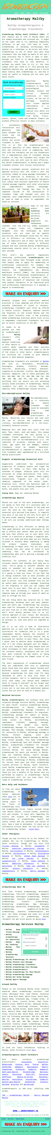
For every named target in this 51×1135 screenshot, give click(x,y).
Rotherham (6, 1067)
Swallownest (32, 1067)
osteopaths (39, 846)
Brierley (15, 1084)
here (44, 919)
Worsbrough (29, 1084)
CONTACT (35, 13)
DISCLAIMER (44, 13)
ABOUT (28, 13)
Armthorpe (20, 1069)
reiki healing (38, 861)
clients (5, 347)
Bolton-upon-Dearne (11, 1082)
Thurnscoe (43, 1074)
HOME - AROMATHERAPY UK (25, 1111)
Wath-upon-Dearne (10, 1072)
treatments (7, 62)
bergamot (6, 231)
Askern (5, 1074)
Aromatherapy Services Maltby (23, 924)
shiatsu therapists (23, 868)
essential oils (40, 211)
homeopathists (8, 871)
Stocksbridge (29, 1072)
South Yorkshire (40, 765)
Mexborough (7, 1064)
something (33, 42)
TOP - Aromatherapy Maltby (15, 1095)
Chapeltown (7, 1069)
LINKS (22, 13)
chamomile (38, 228)
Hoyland (5, 1084)
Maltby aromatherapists (13, 700)
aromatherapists (36, 257)
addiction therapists (23, 863)
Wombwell (19, 1067)
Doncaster (43, 1077)
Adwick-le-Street (25, 1077)
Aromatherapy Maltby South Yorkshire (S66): (24, 34)
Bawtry (45, 1067)
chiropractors (19, 853)
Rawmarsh (44, 1069)
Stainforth (43, 1062)
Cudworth (44, 1079)
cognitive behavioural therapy (28, 848)
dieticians (7, 866)
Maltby (17, 335)
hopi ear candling (35, 866)
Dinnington (26, 1062)
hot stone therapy (23, 858)
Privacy (47, 1118)
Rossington (17, 1079)
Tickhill (44, 1082)
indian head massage (34, 856)
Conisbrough (31, 1079)
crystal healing (10, 846)
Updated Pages (20, 1118)
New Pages (11, 1118)
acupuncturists (9, 861)
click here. (34, 829)
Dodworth (32, 1069)
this (10, 797)
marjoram (35, 218)
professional (8, 265)
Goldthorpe (30, 1082)
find (10, 892)
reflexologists (42, 851)
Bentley (5, 1079)
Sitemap (3, 1118)
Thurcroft (30, 1074)
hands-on (6, 202)
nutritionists (16, 851)
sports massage (37, 871)
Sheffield (6, 1077)
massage (13, 184)
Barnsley (44, 1072)
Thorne (35, 1064)
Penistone (16, 1074)
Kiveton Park (22, 1064)
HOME (16, 13)
